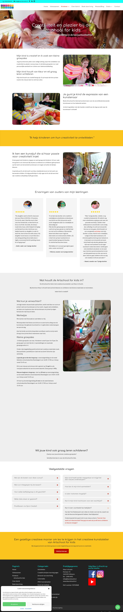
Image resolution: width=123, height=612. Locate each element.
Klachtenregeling (57, 608)
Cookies (22, 608)
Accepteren (14, 604)
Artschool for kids (19, 578)
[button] (49, 589)
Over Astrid (75, 6)
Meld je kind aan (61, 551)
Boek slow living (87, 6)
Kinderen (64, 6)
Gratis (108, 6)
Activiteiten (41, 569)
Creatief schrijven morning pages (48, 572)
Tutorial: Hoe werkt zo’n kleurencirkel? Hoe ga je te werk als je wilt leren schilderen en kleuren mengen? (86, 520)
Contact (117, 6)
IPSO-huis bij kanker (44, 582)
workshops (97, 231)
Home (46, 6)
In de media (41, 579)
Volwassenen (54, 6)
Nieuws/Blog (99, 6)
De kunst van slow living (45, 575)
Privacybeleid (28, 608)
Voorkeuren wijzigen (38, 604)
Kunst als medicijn (43, 585)
